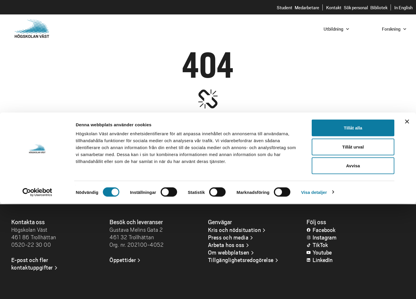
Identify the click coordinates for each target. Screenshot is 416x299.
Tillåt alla (353, 223)
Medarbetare (307, 7)
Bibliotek (378, 7)
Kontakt (333, 7)
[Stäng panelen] (407, 217)
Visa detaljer (314, 287)
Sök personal (356, 7)
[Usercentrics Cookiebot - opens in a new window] (37, 287)
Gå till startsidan (208, 188)
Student (284, 7)
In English (403, 7)
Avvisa (353, 261)
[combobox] (377, 28)
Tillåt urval (353, 242)
